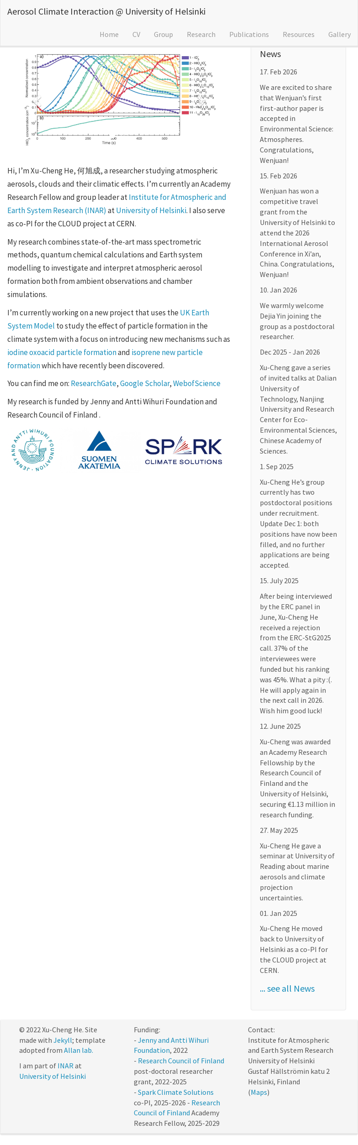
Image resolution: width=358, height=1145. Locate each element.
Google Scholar (144, 383)
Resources (299, 34)
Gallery (339, 34)
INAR (66, 1065)
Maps (259, 1092)
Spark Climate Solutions (176, 1092)
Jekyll (62, 1040)
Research (201, 34)
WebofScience (197, 383)
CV (136, 34)
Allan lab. (78, 1050)
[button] (36, 98)
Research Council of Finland (181, 1060)
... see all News (287, 988)
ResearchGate (93, 383)
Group (163, 34)
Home (109, 34)
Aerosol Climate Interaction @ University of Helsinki (106, 11)
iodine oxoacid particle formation (61, 352)
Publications (249, 34)
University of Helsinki (151, 210)
